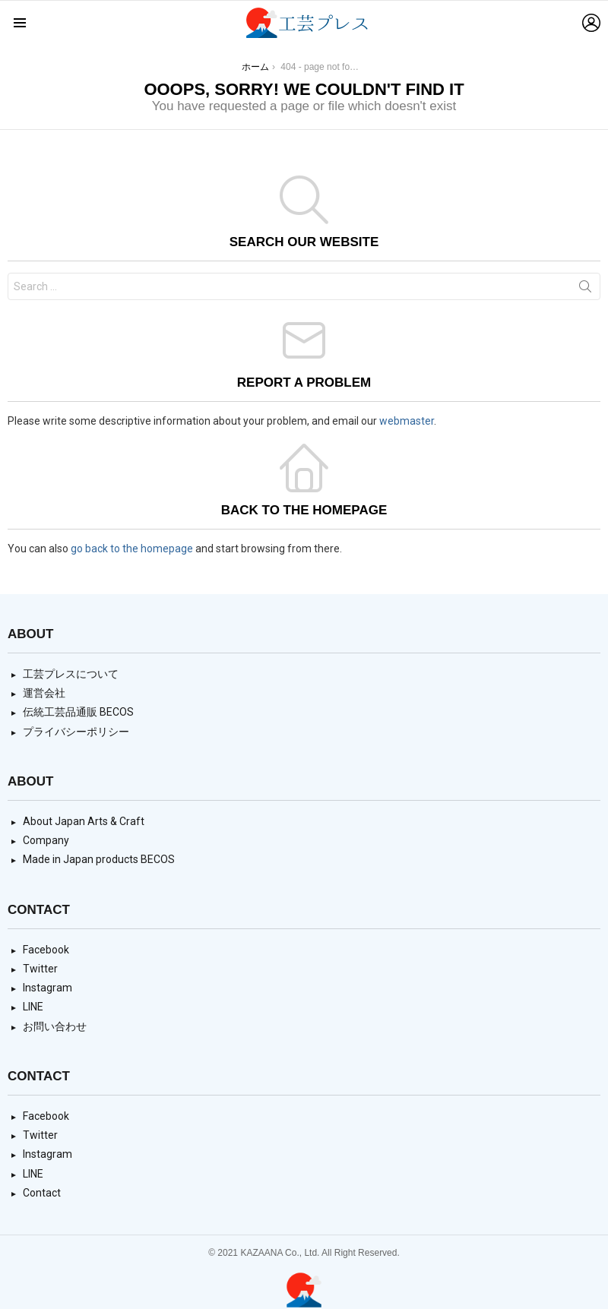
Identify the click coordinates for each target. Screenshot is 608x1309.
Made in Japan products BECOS (99, 859)
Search (585, 289)
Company (46, 840)
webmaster (406, 421)
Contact (42, 1193)
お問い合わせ (55, 1026)
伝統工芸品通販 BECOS (78, 712)
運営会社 (44, 693)
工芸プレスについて (71, 674)
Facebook (46, 950)
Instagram (47, 988)
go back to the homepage (132, 548)
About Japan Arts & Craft (83, 821)
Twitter (40, 969)
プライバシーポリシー (76, 732)
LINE (33, 1007)
